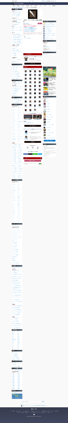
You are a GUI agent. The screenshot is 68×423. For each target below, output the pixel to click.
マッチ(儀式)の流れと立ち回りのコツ (17, 274)
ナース (18, 109)
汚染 (12, 345)
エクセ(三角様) (19, 121)
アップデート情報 (14, 46)
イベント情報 (14, 55)
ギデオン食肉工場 (14, 246)
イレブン (13, 221)
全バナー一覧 (14, 364)
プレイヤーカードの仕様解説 (16, 366)
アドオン (24, 7)
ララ (12, 215)
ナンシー (13, 195)
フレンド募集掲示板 (15, 355)
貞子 (12, 127)
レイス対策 (19, 144)
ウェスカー (13, 129)
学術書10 (19, 379)
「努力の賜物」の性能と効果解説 (16, 39)
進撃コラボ (18, 5)
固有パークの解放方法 (15, 280)
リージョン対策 (20, 153)
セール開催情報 (14, 53)
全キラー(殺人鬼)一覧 (33, 125)
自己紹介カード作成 (15, 67)
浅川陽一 (19, 204)
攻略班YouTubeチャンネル (47, 50)
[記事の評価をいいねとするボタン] (33, 147)
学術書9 (13, 379)
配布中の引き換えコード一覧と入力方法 (50, 33)
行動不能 (19, 342)
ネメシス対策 (19, 161)
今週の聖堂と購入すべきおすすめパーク (50, 26)
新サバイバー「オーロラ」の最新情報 (17, 30)
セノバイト (13, 126)
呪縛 (18, 331)
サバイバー (45, 5)
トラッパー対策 (14, 144)
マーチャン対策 (14, 168)
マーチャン (13, 131)
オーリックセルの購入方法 (15, 299)
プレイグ (13, 118)
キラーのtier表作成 (14, 71)
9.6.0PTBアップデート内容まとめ (29, 31)
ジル (12, 203)
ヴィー (13, 220)
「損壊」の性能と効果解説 (15, 37)
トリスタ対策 (14, 161)
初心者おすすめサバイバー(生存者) (17, 276)
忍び (18, 348)
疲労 (12, 337)
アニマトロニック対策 (20, 176)
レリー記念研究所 (14, 242)
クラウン (19, 115)
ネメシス (19, 124)
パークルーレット (14, 69)
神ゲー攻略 (13, 7)
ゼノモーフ (13, 133)
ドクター (19, 110)
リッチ (18, 134)
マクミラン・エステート (15, 228)
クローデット (14, 184)
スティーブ (19, 195)
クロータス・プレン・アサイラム (16, 237)
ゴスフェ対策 (19, 155)
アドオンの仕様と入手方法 (15, 283)
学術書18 (19, 385)
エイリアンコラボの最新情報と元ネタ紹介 (30, 28)
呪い (18, 345)
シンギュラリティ (39, 98)
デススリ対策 (14, 158)
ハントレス (19, 112)
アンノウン (13, 134)
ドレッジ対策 (19, 165)
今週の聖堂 (27, 5)
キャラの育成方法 (14, 272)
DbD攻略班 (27, 23)
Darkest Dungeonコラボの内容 (16, 12)
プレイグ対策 (14, 155)
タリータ (13, 209)
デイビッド (13, 189)
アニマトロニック (39, 106)
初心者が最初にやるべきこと (16, 270)
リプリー (13, 212)
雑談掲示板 (53, 5)
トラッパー (13, 107)
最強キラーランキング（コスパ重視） (50, 35)
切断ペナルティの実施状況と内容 (16, 323)
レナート (19, 209)
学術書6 (19, 376)
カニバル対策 (14, 150)
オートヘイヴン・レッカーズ (16, 230)
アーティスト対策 (20, 163)
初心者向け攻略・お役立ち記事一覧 (17, 267)
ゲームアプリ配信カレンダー (34, 412)
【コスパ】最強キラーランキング (16, 88)
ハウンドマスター (30, 106)
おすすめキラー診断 (15, 78)
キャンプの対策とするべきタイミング (17, 326)
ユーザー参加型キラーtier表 (16, 83)
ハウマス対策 (19, 173)
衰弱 (12, 334)
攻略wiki (23, 412)
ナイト (18, 129)
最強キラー (36, 5)
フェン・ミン (14, 187)
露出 (12, 348)
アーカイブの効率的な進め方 (16, 314)
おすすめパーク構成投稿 (15, 357)
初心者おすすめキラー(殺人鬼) (16, 278)
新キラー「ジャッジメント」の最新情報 (17, 28)
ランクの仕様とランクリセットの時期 (17, 293)
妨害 (18, 337)
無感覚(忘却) (14, 339)
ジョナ (13, 204)
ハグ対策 (13, 147)
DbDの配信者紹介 (14, 392)
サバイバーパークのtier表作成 (16, 76)
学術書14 (19, 382)
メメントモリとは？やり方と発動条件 (17, 302)
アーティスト (19, 126)
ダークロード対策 (14, 173)
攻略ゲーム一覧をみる (49, 140)
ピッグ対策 (13, 152)
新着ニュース (49, 412)
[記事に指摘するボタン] (38, 147)
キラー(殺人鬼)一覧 (47, 28)
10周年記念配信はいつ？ (15, 24)
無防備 (18, 339)
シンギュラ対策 (20, 168)
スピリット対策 (14, 153)
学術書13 (13, 382)
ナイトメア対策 (20, 150)
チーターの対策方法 (15, 318)
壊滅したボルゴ (14, 260)
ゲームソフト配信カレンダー (42, 412)
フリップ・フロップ (14, 59)
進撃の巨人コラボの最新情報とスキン (29, 27)
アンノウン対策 (14, 171)
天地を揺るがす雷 (14, 62)
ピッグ (13, 115)
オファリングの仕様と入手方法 (16, 285)
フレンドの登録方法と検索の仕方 (16, 295)
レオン (18, 201)
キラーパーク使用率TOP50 (15, 102)
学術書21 (13, 388)
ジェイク (19, 184)
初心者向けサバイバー (15, 95)
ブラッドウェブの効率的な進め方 (16, 309)
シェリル (19, 198)
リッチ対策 (19, 171)
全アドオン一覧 (33, 63)
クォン (18, 221)
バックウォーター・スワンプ (16, 235)
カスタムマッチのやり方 (15, 321)
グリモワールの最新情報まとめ (16, 22)
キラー (41, 5)
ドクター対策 (19, 147)
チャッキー (19, 133)
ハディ (13, 206)
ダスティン (19, 220)
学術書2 (19, 373)
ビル (18, 192)
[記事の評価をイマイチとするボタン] (27, 147)
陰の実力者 (19, 59)
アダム (13, 192)
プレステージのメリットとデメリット (17, 297)
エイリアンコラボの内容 (48, 31)
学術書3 (13, 374)
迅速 (12, 342)
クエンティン (19, 189)
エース (18, 186)
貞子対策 (13, 165)
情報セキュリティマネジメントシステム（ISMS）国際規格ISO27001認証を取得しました (35, 405)
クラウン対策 (19, 152)
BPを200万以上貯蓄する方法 (16, 307)
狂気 (18, 334)
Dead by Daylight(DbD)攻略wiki (19, 3)
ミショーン (19, 218)
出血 (12, 336)
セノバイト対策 (14, 163)
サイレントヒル (14, 253)
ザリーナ (13, 198)
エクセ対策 (19, 158)
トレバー (19, 215)
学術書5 (13, 376)
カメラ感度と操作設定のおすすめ (16, 287)
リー (12, 201)
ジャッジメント (35, 110)
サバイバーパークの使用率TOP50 (16, 100)
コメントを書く (33, 160)
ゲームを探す (18, 412)
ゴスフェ (19, 118)
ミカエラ (19, 203)
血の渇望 (13, 331)
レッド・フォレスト (15, 239)
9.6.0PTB (23, 5)
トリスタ (13, 124)
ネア (12, 186)
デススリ (13, 121)
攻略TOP (14, 5)
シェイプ (13, 112)
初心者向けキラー (14, 93)
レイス (18, 107)
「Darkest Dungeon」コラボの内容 (49, 24)
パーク (49, 5)
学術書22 (19, 388)
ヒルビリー (13, 109)
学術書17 (13, 385)
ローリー (19, 187)
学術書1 (13, 373)
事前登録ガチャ (27, 412)
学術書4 (19, 374)
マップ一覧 (13, 225)
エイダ (18, 206)
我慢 (18, 336)
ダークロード (14, 136)
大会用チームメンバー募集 (15, 359)
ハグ (12, 110)
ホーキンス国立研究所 (15, 249)
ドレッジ (19, 127)
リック (13, 218)
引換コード (31, 5)
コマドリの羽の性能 (27, 38)
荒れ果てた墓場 (14, 256)
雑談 (12, 352)
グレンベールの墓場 (15, 251)
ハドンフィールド (14, 244)
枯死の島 (13, 258)
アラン (18, 212)
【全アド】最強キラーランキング (16, 86)
